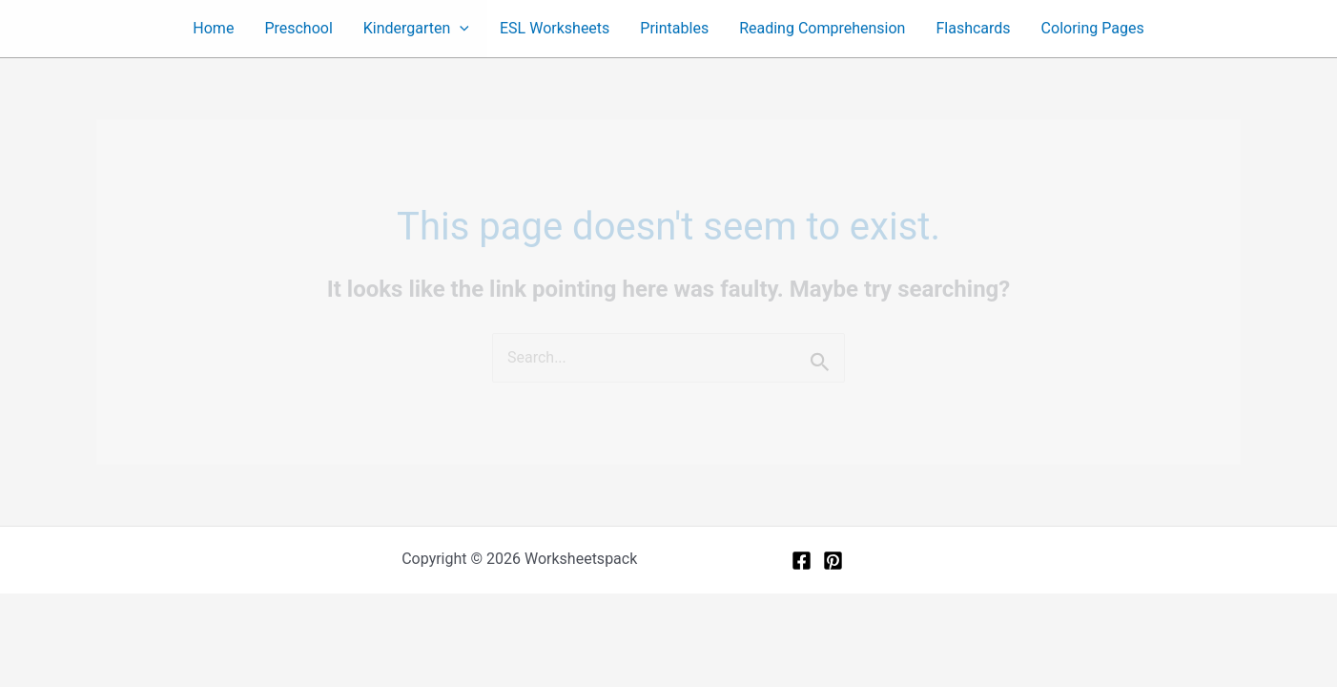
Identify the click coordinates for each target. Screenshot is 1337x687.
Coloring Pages (1092, 28)
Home (213, 28)
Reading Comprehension (822, 28)
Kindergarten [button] (416, 28)
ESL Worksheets (554, 28)
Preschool (298, 28)
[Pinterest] (833, 561)
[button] (459, 28)
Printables (674, 28)
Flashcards (973, 28)
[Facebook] (802, 561)
